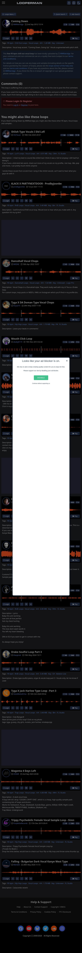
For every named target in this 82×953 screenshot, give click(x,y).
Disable (41, 378)
